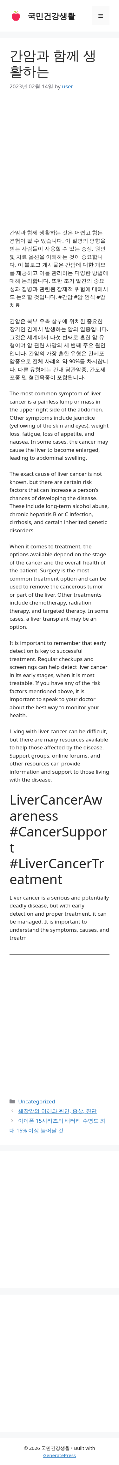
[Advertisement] (59, 161)
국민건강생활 (51, 15)
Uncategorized (36, 1101)
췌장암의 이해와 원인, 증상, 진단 (57, 1110)
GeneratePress (59, 1455)
